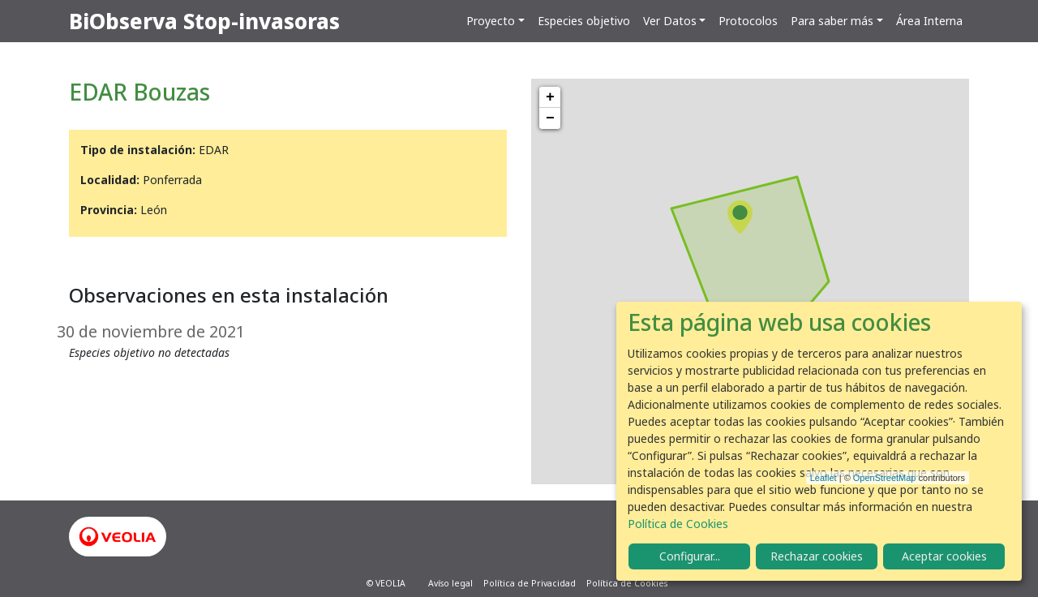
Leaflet (823, 478)
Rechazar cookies (816, 556)
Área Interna (929, 20)
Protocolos (748, 20)
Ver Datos (670, 20)
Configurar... (689, 556)
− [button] (550, 118)
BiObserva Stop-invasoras (204, 21)
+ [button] (550, 97)
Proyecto (490, 20)
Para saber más (832, 20)
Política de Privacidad (529, 583)
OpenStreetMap (884, 478)
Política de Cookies (626, 583)
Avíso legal (450, 583)
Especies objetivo (584, 20)
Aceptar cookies (944, 556)
